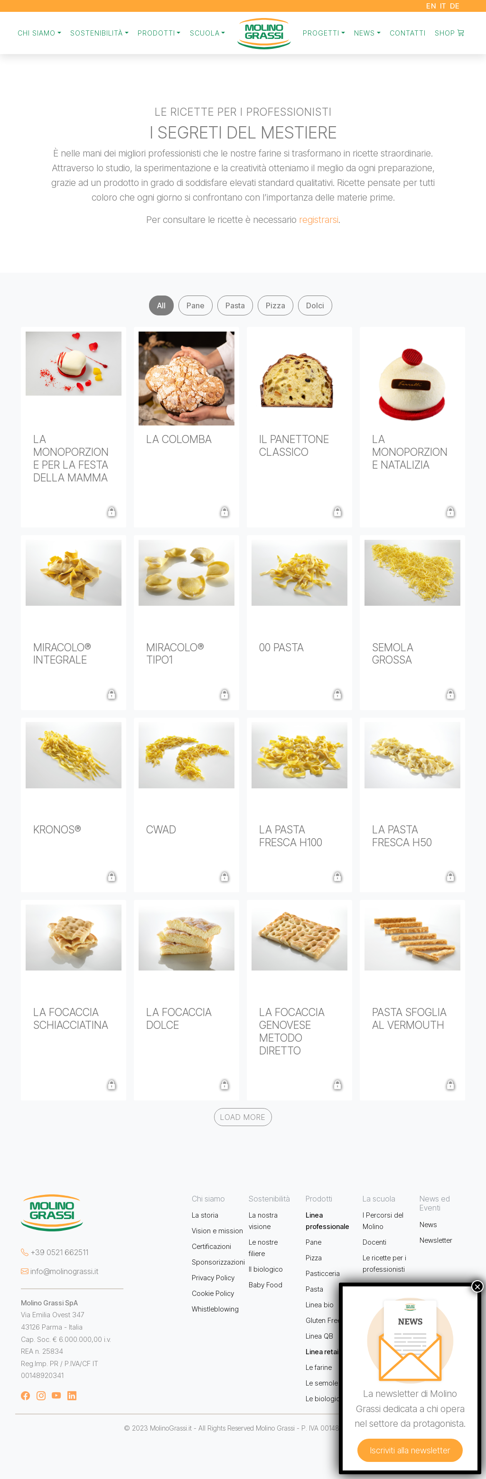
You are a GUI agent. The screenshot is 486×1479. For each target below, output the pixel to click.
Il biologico (266, 1269)
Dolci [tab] (315, 305)
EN (431, 5)
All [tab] (161, 305)
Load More (243, 1117)
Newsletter (436, 1240)
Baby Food (265, 1285)
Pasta (314, 1289)
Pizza (314, 1258)
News (428, 1224)
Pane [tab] (196, 305)
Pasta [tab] (235, 305)
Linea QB (319, 1336)
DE (455, 5)
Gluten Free (323, 1320)
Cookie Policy (213, 1293)
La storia (205, 1215)
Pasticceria (323, 1273)
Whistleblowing (215, 1309)
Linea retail (323, 1352)
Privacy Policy (213, 1278)
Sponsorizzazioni (218, 1262)
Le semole (322, 1383)
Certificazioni (211, 1246)
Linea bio (320, 1305)
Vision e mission (217, 1231)
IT (443, 5)
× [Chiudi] (477, 1286)
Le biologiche (326, 1399)
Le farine (319, 1367)
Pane (313, 1242)
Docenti (374, 1242)
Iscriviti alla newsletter (410, 1450)
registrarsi (318, 219)
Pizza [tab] (275, 305)
